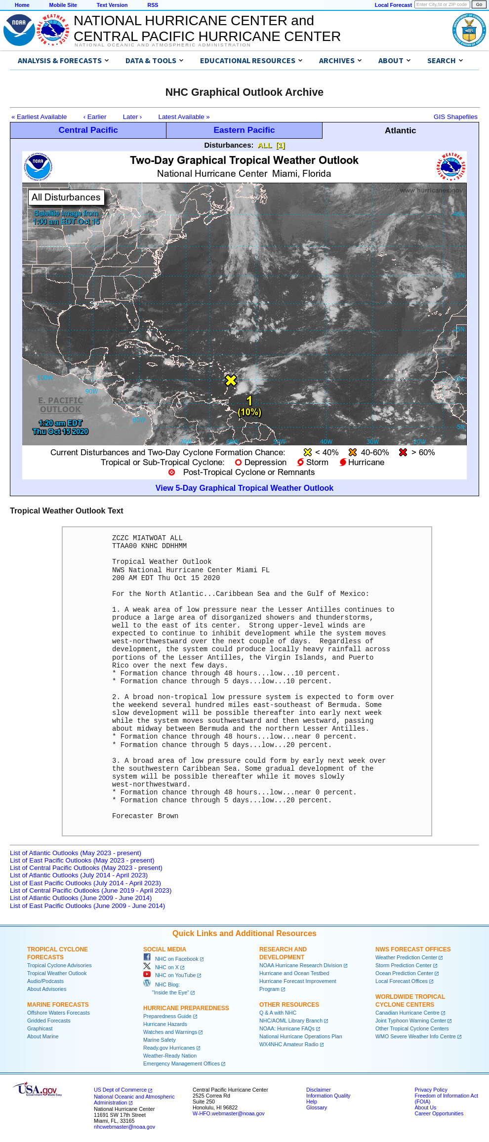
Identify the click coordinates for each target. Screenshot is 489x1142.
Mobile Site (63, 5)
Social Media (164, 949)
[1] (280, 145)
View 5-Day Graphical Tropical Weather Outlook (244, 488)
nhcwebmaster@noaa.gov (124, 1127)
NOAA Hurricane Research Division (300, 965)
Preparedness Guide (167, 1016)
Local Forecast (393, 5)
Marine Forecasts (58, 1004)
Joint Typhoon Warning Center (410, 1021)
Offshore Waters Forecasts (58, 1013)
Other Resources (289, 1004)
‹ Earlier (95, 116)
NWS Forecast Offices (413, 949)
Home (22, 5)
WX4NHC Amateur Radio (289, 1044)
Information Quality (328, 1096)
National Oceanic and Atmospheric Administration (163, 44)
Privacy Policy (430, 1090)
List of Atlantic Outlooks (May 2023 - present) (75, 853)
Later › (132, 116)
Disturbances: (229, 145)
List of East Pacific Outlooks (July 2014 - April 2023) (85, 883)
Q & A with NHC (277, 1013)
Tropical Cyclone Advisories (59, 965)
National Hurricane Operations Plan (300, 1036)
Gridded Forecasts (49, 1021)
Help (311, 1101)
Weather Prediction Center (406, 957)
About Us (425, 1107)
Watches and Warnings (170, 1032)
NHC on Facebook (171, 959)
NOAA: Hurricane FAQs (287, 1028)
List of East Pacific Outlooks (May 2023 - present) (82, 860)
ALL (264, 145)
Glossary (316, 1107)
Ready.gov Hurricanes (169, 1048)
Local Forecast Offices (401, 981)
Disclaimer (318, 1090)
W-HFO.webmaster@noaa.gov (229, 1113)
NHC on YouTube (169, 975)
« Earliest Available (39, 116)
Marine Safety (159, 1040)
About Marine (42, 1036)
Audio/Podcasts (45, 981)
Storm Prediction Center (403, 965)
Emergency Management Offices (181, 1063)
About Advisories (46, 989)
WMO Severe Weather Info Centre (415, 1036)
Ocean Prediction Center (404, 973)
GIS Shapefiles (456, 116)
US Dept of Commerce (120, 1090)
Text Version (112, 5)
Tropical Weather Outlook (56, 973)
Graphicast (40, 1028)
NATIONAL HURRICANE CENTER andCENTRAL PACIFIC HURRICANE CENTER (207, 28)
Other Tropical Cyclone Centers (412, 1028)
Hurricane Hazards (165, 1024)
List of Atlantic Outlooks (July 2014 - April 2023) (79, 875)
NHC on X (161, 967)
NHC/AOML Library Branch (291, 1021)
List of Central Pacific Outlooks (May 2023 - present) (86, 867)
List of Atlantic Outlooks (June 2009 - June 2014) (81, 898)
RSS (152, 5)
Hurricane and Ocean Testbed (294, 973)
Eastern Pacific (244, 130)
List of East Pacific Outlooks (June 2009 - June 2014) (87, 905)
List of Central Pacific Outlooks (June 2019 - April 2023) (90, 890)
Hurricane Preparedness (186, 1008)
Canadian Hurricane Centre (407, 1013)
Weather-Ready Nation (170, 1056)
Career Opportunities (438, 1113)
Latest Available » (184, 116)
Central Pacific (88, 130)
